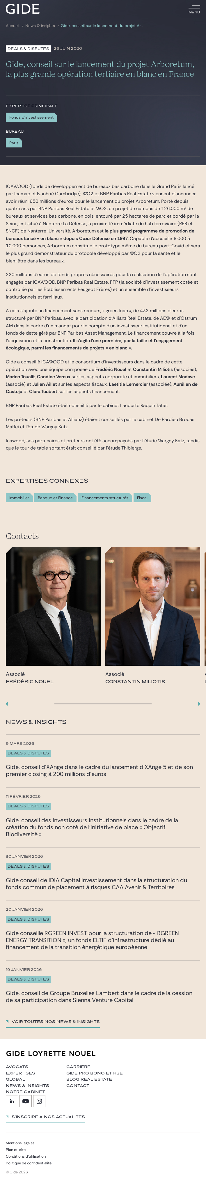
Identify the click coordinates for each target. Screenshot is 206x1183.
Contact (77, 1086)
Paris (13, 142)
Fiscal (142, 497)
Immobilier (19, 497)
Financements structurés (104, 497)
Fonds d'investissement (31, 117)
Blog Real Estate (89, 1079)
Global (15, 1079)
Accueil (12, 26)
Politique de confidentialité (29, 1163)
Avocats (17, 1067)
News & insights (40, 26)
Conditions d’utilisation (26, 1156)
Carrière (78, 1067)
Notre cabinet (25, 1092)
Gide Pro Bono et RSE (94, 1073)
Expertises (20, 1073)
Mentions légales (20, 1143)
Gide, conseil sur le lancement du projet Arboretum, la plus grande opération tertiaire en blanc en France (102, 26)
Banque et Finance (55, 497)
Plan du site (16, 1149)
